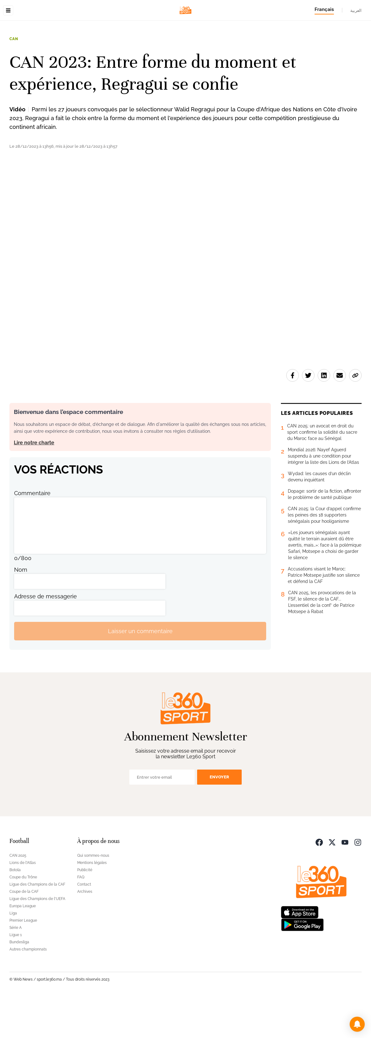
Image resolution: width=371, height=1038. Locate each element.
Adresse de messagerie (45, 636)
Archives (84, 931)
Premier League (23, 960)
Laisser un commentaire (140, 670)
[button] (357, 1024)
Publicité (84, 909)
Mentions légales (92, 902)
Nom (20, 609)
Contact (84, 924)
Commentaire (32, 532)
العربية (356, 10)
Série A (15, 967)
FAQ (80, 916)
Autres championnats (28, 989)
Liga (13, 953)
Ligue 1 (15, 974)
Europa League (22, 945)
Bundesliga (19, 981)
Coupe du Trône (23, 916)
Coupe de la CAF (24, 931)
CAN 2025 (17, 895)
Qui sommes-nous (93, 895)
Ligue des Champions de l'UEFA (37, 938)
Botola (15, 909)
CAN (13, 78)
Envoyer (219, 816)
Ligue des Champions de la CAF (37, 924)
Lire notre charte (34, 482)
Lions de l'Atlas (22, 902)
